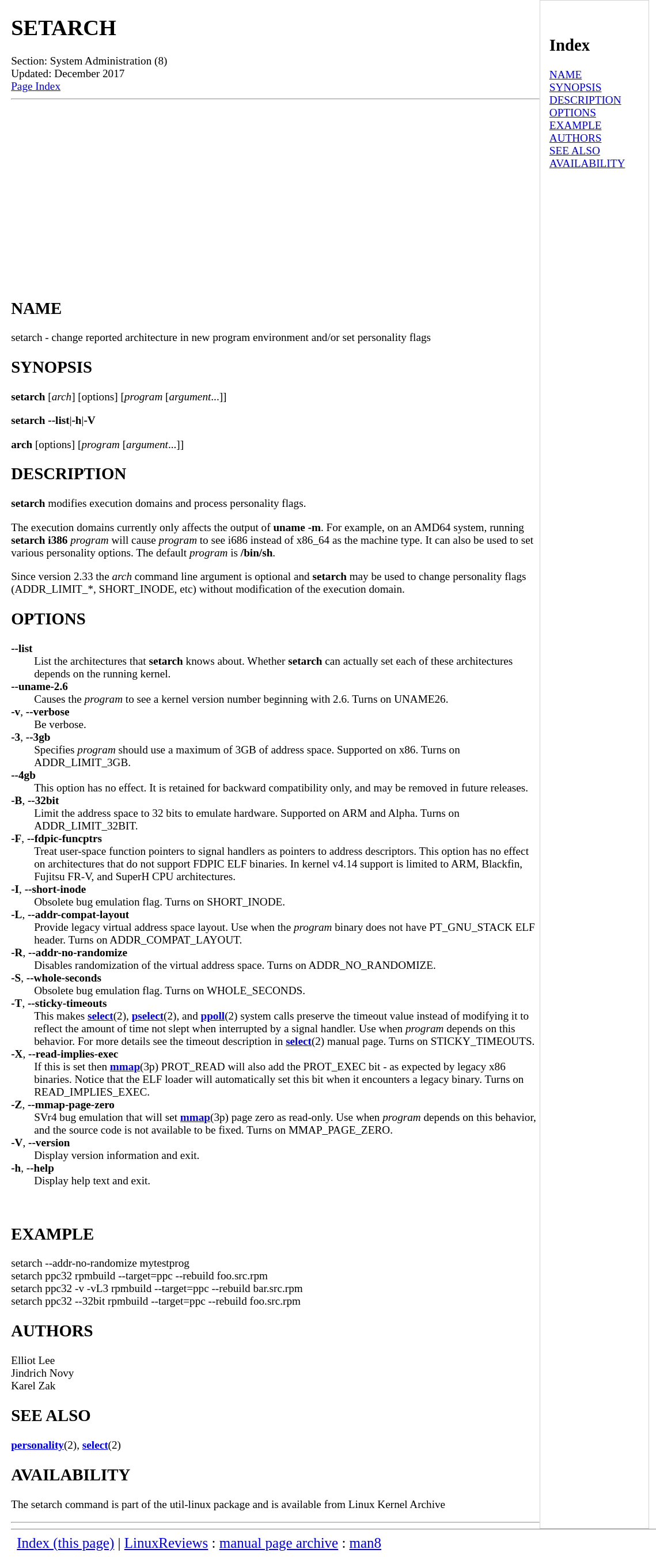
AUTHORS (575, 138)
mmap (125, 1066)
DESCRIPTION (585, 100)
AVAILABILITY (587, 163)
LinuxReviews (166, 1543)
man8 (365, 1543)
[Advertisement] (275, 186)
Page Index (35, 86)
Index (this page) (65, 1543)
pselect (148, 1016)
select (100, 1016)
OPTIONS (572, 113)
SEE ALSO (574, 151)
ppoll (213, 1016)
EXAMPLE (575, 125)
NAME (565, 75)
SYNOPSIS (575, 87)
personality (37, 1445)
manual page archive (278, 1543)
